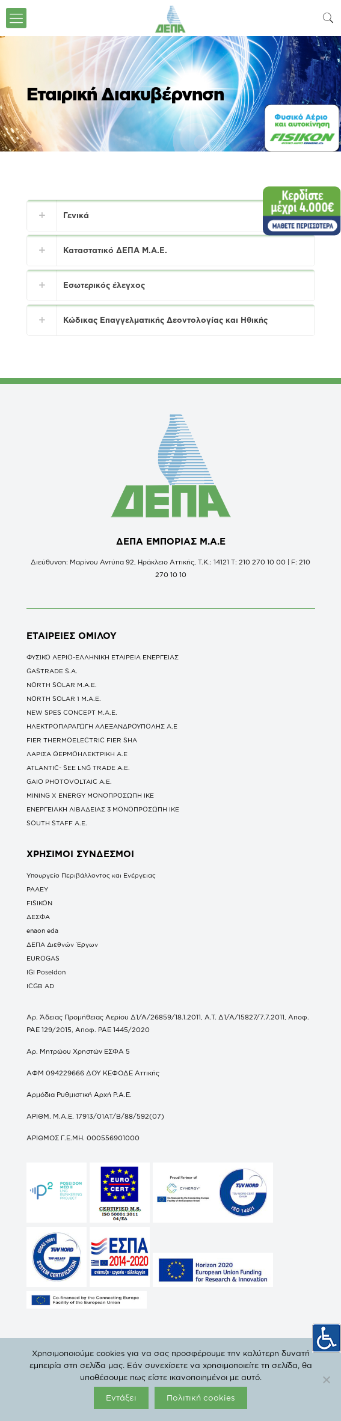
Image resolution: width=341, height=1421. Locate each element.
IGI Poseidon (46, 972)
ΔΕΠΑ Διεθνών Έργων (62, 944)
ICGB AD (40, 985)
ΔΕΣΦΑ (38, 916)
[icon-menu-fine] (16, 18)
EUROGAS (43, 958)
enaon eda (42, 930)
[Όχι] (326, 1380)
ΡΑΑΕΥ (37, 889)
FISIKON (39, 902)
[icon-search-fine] (328, 18)
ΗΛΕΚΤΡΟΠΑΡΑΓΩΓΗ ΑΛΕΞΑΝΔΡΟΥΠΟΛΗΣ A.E (101, 726)
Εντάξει (121, 1397)
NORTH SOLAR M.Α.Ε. (61, 684)
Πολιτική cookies (201, 1397)
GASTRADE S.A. (52, 670)
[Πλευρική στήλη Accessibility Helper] (326, 1337)
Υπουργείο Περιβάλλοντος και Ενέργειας (91, 875)
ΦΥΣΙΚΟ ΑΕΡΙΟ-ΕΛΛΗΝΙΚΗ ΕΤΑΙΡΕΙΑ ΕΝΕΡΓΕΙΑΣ (102, 657)
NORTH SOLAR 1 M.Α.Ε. (63, 698)
